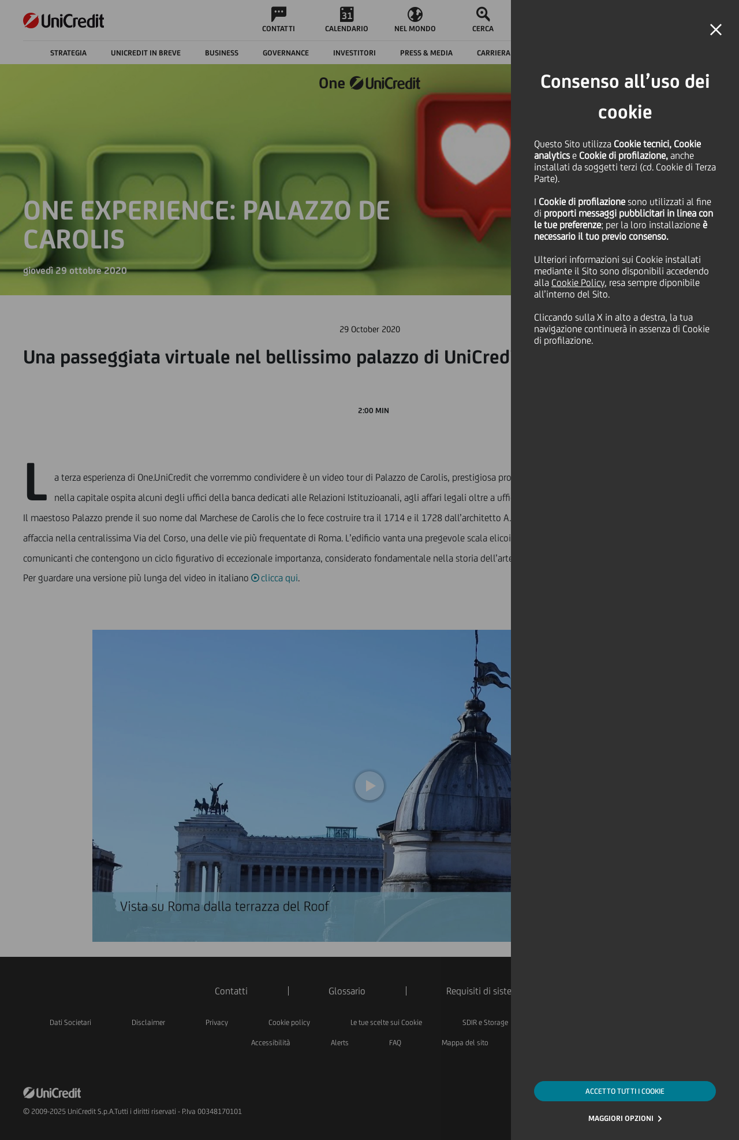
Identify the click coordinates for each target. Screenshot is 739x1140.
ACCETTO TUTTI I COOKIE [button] (625, 1091)
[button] (716, 30)
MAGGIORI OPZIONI (621, 1118)
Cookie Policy (577, 282)
